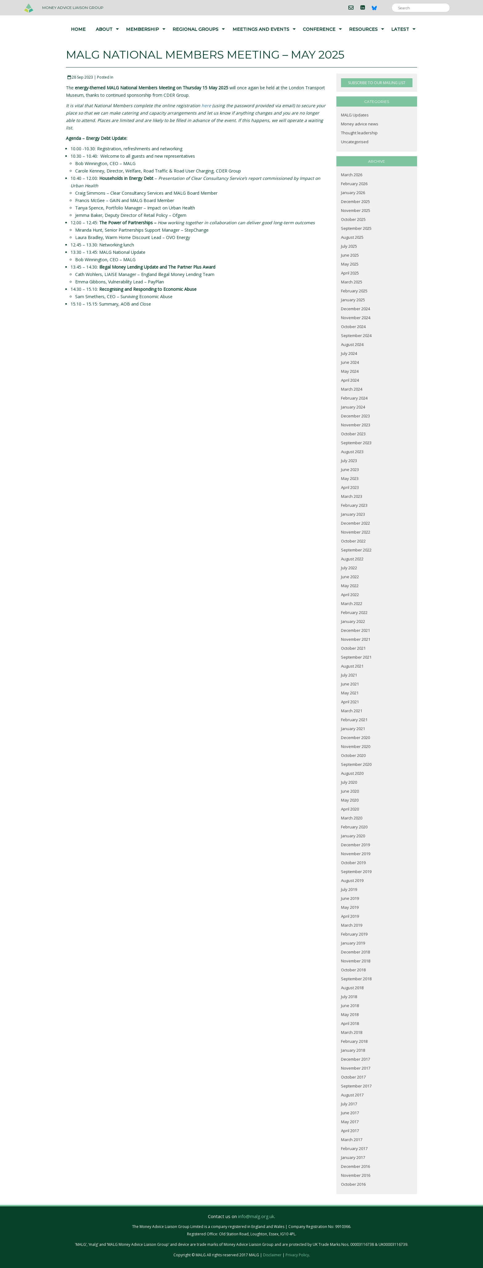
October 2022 (353, 541)
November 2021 (355, 639)
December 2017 (355, 1059)
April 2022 (350, 594)
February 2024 (354, 398)
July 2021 (349, 675)
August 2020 (352, 773)
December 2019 (355, 844)
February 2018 (354, 1041)
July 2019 (349, 889)
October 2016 (353, 1184)
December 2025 (355, 201)
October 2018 (353, 970)
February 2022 (354, 612)
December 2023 (355, 416)
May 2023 (350, 478)
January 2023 (353, 514)
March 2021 (351, 710)
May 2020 (350, 800)
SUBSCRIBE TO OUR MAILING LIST (376, 82)
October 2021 (353, 648)
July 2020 (349, 782)
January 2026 (353, 192)
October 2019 (353, 862)
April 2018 (350, 1023)
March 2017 (351, 1139)
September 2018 (356, 978)
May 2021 (350, 693)
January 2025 (353, 300)
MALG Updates (355, 115)
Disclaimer (272, 1255)
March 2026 (351, 174)
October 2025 (353, 219)
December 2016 (355, 1166)
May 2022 (350, 585)
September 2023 (356, 442)
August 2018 (352, 987)
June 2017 (350, 1113)
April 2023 (350, 487)
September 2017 (356, 1086)
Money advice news (359, 124)
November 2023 (355, 425)
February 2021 (354, 719)
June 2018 (350, 1005)
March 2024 (351, 389)
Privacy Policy (297, 1255)
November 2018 (355, 961)
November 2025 (355, 210)
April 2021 (350, 702)
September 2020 (356, 764)
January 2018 (353, 1050)
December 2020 (355, 737)
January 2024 (353, 407)
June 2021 (350, 684)
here (206, 105)
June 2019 (350, 898)
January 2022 (353, 621)
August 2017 (352, 1095)
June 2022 (350, 576)
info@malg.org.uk (256, 1216)
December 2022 (355, 523)
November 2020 (355, 746)
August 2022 (352, 559)
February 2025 (354, 291)
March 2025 (351, 282)
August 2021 (352, 666)
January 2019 (353, 943)
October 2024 (353, 326)
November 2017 (355, 1068)
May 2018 (350, 1014)
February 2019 (354, 934)
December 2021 (355, 630)
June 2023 (350, 469)
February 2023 (354, 505)
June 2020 (350, 791)
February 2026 (354, 183)
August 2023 (352, 451)
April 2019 (350, 916)
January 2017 (353, 1157)
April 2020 (350, 809)
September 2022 (356, 550)
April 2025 (350, 273)
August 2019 (352, 880)
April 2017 (350, 1130)
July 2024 (349, 353)
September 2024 (356, 335)
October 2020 (353, 755)
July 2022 (349, 568)
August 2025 (352, 237)
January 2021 (353, 728)
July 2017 (349, 1104)
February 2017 (354, 1148)
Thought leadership (359, 133)
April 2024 (350, 380)
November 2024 (355, 317)
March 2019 (351, 925)
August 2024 (352, 344)
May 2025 (350, 264)
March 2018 (351, 1032)
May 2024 (350, 371)
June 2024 (350, 362)
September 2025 (356, 228)
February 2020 (354, 827)
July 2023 (349, 460)
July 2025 (349, 246)
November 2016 (355, 1175)
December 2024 (355, 308)
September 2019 (356, 871)
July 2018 (349, 996)
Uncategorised (354, 141)
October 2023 (353, 434)
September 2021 (356, 657)
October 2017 (353, 1077)
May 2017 (350, 1121)
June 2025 (350, 255)
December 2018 (355, 952)
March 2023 (351, 496)
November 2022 (355, 532)
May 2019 (350, 907)
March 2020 (351, 818)
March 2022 (351, 603)
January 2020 (353, 836)
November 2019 (355, 853)
